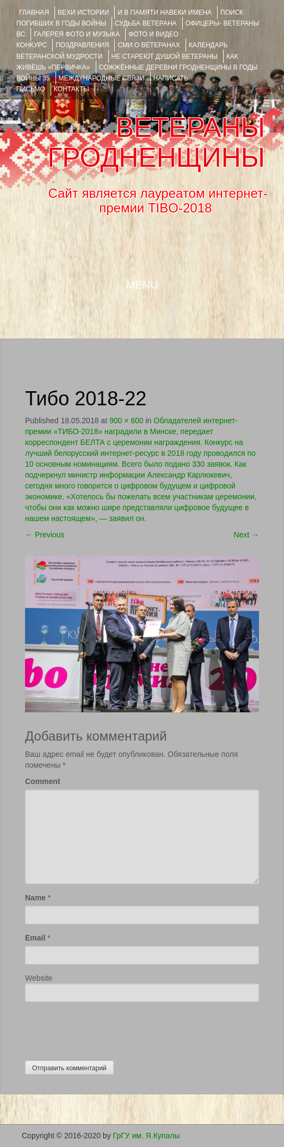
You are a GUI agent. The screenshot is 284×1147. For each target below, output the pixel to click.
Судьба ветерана (146, 23)
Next (246, 534)
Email (35, 937)
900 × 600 (126, 420)
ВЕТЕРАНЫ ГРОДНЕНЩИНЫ (156, 142)
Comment (42, 781)
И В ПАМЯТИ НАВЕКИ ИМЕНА (165, 12)
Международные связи (102, 78)
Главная (34, 12)
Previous (44, 534)
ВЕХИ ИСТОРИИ (83, 12)
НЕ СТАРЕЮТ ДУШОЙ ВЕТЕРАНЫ (165, 56)
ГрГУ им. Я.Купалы (146, 1135)
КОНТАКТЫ (71, 89)
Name (35, 897)
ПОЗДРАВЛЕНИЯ (82, 45)
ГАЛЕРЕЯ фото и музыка (77, 34)
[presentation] (107, 1028)
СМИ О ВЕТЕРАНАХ (149, 45)
